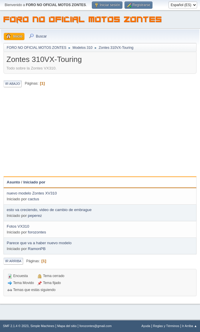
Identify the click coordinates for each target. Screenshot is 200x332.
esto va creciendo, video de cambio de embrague (49, 210)
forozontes (37, 232)
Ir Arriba (13, 261)
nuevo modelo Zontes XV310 (32, 193)
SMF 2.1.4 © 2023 (16, 326)
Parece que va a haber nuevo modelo (39, 243)
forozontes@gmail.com (96, 326)
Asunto (13, 182)
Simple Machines (42, 326)
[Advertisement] (100, 133)
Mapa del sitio (67, 326)
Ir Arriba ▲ (189, 326)
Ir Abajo (12, 83)
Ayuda (145, 326)
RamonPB (37, 249)
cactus (33, 199)
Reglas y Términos (166, 326)
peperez (35, 215)
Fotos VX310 (18, 226)
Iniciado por (34, 182)
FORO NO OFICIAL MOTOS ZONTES (82, 20)
